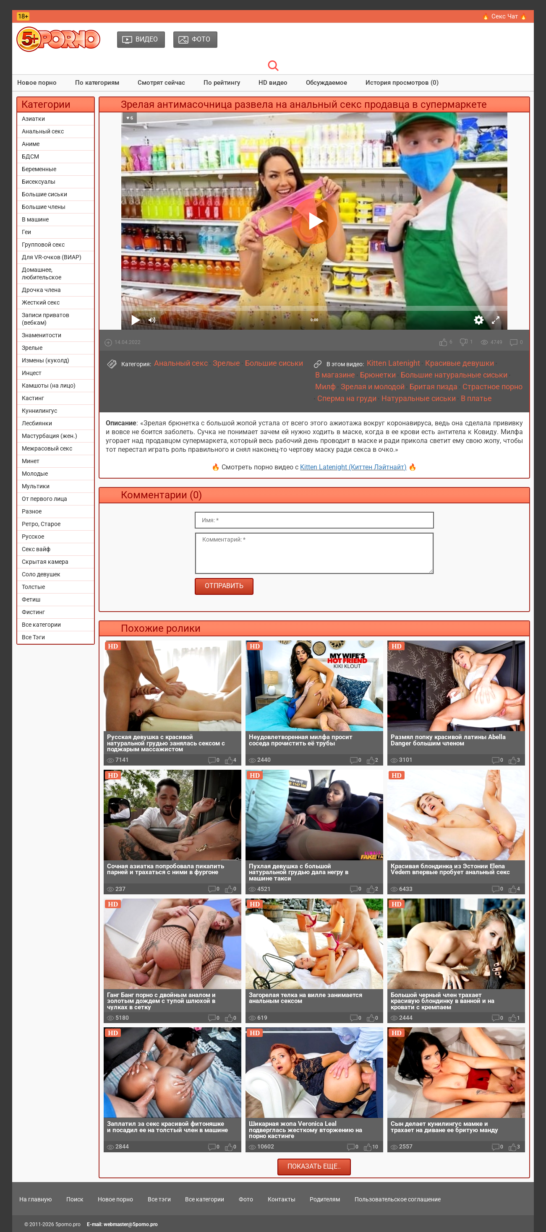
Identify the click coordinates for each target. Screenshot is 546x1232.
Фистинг (33, 612)
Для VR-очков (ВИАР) (51, 257)
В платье (476, 398)
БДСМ (30, 156)
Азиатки (33, 118)
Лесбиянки (37, 423)
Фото (246, 1199)
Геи (26, 232)
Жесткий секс (41, 302)
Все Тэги (33, 637)
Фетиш (31, 599)
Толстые (33, 586)
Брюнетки (378, 375)
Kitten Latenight (393, 363)
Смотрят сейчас (161, 82)
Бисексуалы (38, 181)
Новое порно (37, 82)
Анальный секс (43, 131)
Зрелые (32, 347)
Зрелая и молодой (373, 387)
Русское (33, 536)
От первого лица (44, 498)
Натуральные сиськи (418, 398)
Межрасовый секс (47, 448)
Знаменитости (41, 335)
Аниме (30, 144)
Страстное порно (492, 387)
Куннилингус (39, 410)
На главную (35, 1199)
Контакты (281, 1199)
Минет (30, 461)
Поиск (75, 1199)
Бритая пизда (433, 387)
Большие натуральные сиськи (454, 375)
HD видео (273, 82)
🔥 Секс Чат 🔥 (505, 16)
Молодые (35, 473)
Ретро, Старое (41, 524)
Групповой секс (43, 244)
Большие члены (43, 206)
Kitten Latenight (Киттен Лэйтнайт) (353, 467)
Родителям (325, 1199)
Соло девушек (41, 574)
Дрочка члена (41, 290)
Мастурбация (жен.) (49, 435)
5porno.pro (68, 1224)
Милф (325, 387)
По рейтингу (222, 82)
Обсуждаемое (326, 82)
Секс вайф (36, 549)
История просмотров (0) (402, 82)
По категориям (97, 82)
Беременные (39, 169)
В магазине (335, 375)
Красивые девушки (459, 363)
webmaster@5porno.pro (131, 1224)
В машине (35, 219)
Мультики (36, 486)
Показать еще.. (314, 1166)
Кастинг (33, 398)
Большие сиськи (44, 194)
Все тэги (159, 1199)
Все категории (41, 624)
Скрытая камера (45, 561)
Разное (32, 511)
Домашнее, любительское (41, 273)
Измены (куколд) (45, 360)
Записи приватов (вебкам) (45, 319)
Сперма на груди (346, 398)
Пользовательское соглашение (398, 1199)
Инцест (32, 373)
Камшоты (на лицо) (49, 385)
